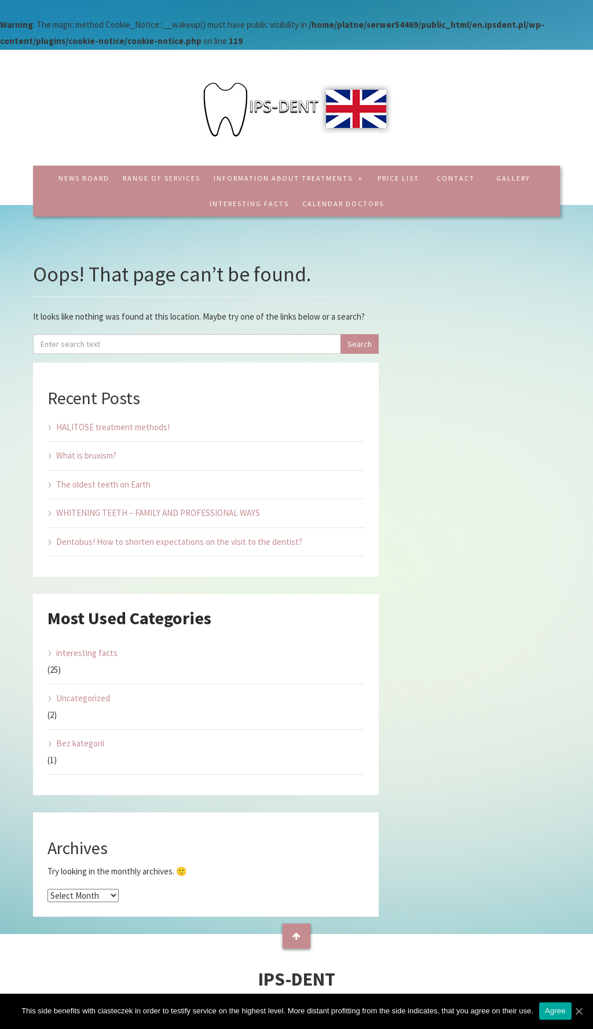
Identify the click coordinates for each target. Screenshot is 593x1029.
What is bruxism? (86, 455)
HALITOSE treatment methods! (113, 427)
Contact (456, 178)
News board (83, 178)
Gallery (513, 178)
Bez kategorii (80, 743)
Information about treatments (284, 178)
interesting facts (249, 203)
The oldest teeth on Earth (103, 484)
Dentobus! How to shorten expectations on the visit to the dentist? (179, 541)
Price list (398, 178)
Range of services (161, 178)
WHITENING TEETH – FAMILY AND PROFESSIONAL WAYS (158, 512)
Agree (555, 1010)
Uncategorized (83, 698)
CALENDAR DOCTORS (343, 203)
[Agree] (578, 1011)
